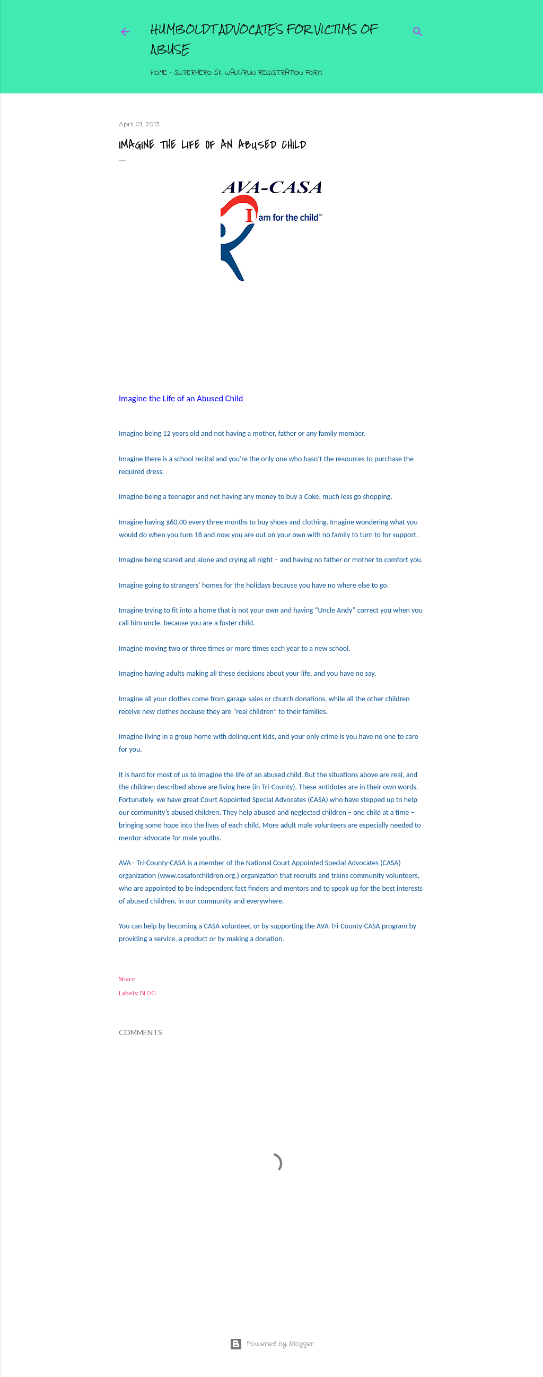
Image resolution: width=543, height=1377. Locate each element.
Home (159, 73)
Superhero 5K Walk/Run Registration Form (248, 73)
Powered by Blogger (272, 1344)
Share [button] (127, 979)
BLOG (148, 993)
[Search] (417, 29)
